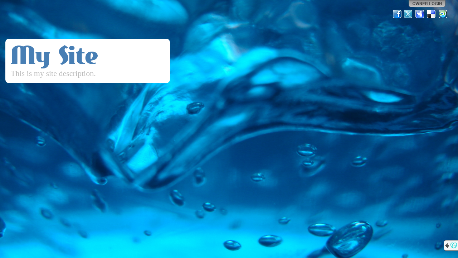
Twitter (409, 14)
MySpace (420, 14)
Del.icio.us (432, 14)
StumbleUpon (443, 14)
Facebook (397, 14)
